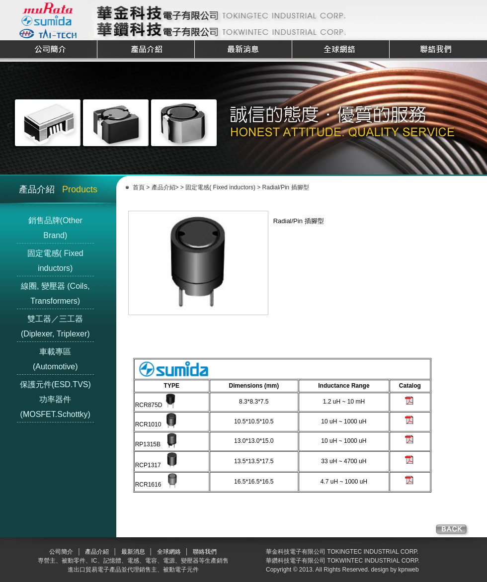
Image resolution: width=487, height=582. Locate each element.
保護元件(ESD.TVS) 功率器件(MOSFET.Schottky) (55, 399)
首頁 (139, 187)
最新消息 (133, 551)
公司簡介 (61, 551)
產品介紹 (163, 187)
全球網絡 (169, 551)
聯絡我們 (205, 551)
